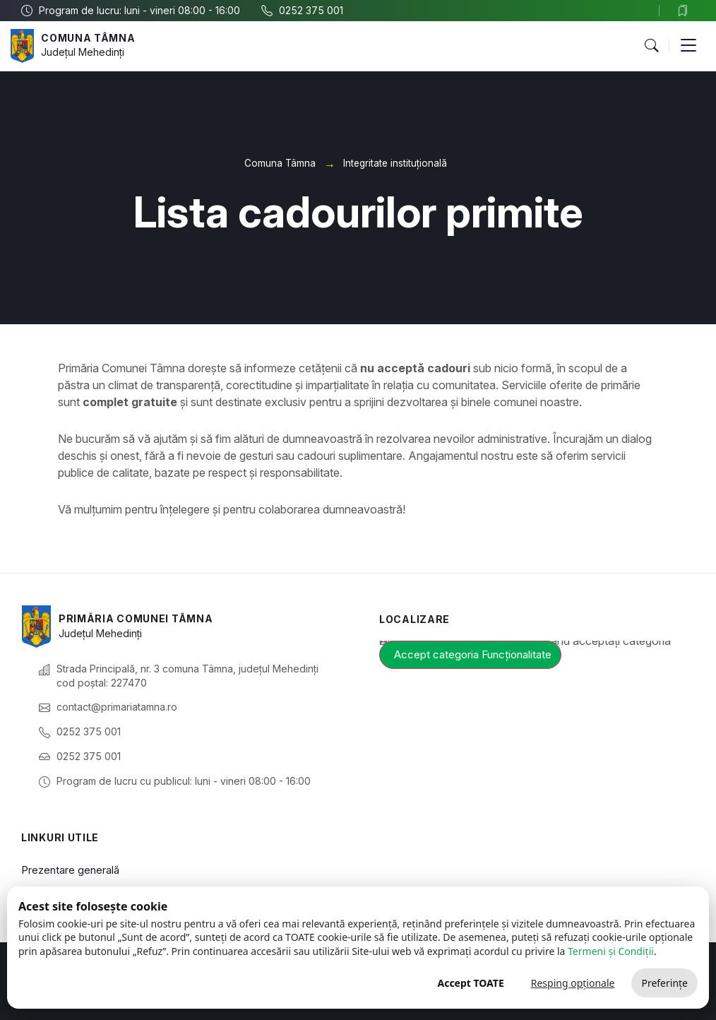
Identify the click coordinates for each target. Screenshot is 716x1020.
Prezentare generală (70, 870)
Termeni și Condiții (611, 951)
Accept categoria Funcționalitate (472, 654)
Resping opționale (573, 983)
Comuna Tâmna (88, 38)
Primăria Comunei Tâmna (136, 618)
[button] (651, 46)
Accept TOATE (470, 983)
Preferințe (664, 983)
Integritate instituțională (395, 163)
